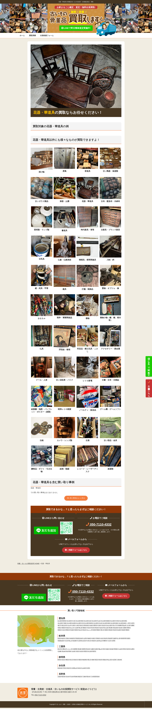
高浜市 (85, 631)
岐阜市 (63, 639)
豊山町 (124, 626)
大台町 (120, 650)
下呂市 (109, 642)
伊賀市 (78, 652)
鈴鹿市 (96, 650)
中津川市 (89, 642)
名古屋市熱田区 (88, 624)
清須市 (104, 626)
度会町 (64, 652)
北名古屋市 (109, 626)
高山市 (101, 642)
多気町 (112, 650)
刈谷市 (64, 631)
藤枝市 (105, 661)
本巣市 (93, 639)
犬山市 (69, 626)
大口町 (128, 626)
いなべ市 (69, 650)
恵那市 (59, 639)
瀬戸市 (60, 626)
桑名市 (65, 650)
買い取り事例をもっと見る (76, 498)
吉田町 (115, 661)
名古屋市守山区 (96, 622)
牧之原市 (109, 661)
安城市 (72, 631)
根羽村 (63, 678)
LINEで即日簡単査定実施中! (76, 28)
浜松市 (63, 661)
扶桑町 (132, 626)
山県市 (85, 639)
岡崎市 (129, 629)
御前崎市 (85, 661)
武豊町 (125, 629)
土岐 (97, 642)
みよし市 (89, 631)
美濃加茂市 (61, 642)
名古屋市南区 (114, 624)
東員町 (80, 650)
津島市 (60, 629)
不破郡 (114, 639)
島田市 (97, 661)
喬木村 (88, 678)
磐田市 (68, 661)
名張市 (82, 652)
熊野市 (94, 652)
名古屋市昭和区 (62, 622)
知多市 (101, 629)
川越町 (92, 650)
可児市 (66, 642)
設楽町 (119, 631)
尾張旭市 (86, 626)
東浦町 (111, 629)
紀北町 (90, 652)
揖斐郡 (123, 639)
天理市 (88, 669)
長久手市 (115, 626)
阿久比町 (106, 629)
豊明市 (95, 626)
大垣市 (102, 639)
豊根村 (127, 631)
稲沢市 (82, 626)
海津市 (106, 639)
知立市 (80, 631)
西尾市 (76, 631)
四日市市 (60, 650)
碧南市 (60, 631)
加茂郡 (75, 642)
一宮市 (128, 624)
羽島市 (68, 639)
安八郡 (118, 639)
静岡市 (59, 661)
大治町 (76, 629)
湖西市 (80, 661)
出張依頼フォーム (47, 35)
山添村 (84, 669)
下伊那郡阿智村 (95, 678)
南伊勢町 (68, 652)
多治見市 (83, 642)
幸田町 (94, 631)
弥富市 (68, 629)
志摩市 (132, 650)
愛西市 (64, 629)
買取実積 (32, 35)
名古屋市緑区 (122, 624)
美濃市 (128, 639)
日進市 (100, 626)
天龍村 (59, 678)
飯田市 (80, 678)
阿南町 (76, 678)
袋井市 (76, 661)
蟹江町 (80, 629)
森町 (93, 661)
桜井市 (69, 669)
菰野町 (84, 650)
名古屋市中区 (80, 624)
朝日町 (88, 650)
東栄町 (123, 631)
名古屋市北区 (88, 622)
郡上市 (71, 642)
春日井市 (64, 626)
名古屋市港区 (106, 624)
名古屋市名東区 (71, 624)
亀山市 (100, 650)
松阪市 (108, 650)
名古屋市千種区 (62, 624)
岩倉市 (91, 626)
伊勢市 (124, 650)
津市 (104, 650)
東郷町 (120, 626)
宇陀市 (65, 669)
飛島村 (85, 629)
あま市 (72, 629)
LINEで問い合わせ (149, 366)
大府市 (132, 624)
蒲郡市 (107, 631)
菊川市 (90, 661)
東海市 (97, 629)
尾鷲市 (86, 652)
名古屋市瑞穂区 (105, 622)
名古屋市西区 (80, 622)
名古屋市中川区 (71, 622)
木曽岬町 (75, 650)
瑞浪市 (94, 642)
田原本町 (60, 669)
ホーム (22, 35)
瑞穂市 (89, 639)
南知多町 (115, 629)
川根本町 (119, 661)
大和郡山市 (74, 669)
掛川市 (72, 661)
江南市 (73, 626)
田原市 (115, 631)
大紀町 (73, 652)
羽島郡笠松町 (79, 639)
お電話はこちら (149, 388)
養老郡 (110, 639)
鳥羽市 (128, 650)
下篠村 (84, 678)
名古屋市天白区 (98, 624)
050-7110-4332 (98, 525)
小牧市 (78, 626)
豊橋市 (98, 631)
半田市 (89, 629)
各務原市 (72, 639)
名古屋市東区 (123, 622)
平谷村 (72, 678)
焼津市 (101, 661)
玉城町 (60, 652)
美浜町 (120, 629)
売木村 (68, 678)
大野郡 (113, 642)
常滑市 (93, 629)
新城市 (111, 631)
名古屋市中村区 (114, 622)
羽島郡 (98, 639)
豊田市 (68, 631)
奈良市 (80, 669)
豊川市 (102, 631)
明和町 (116, 650)
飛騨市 (105, 642)
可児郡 (79, 642)
